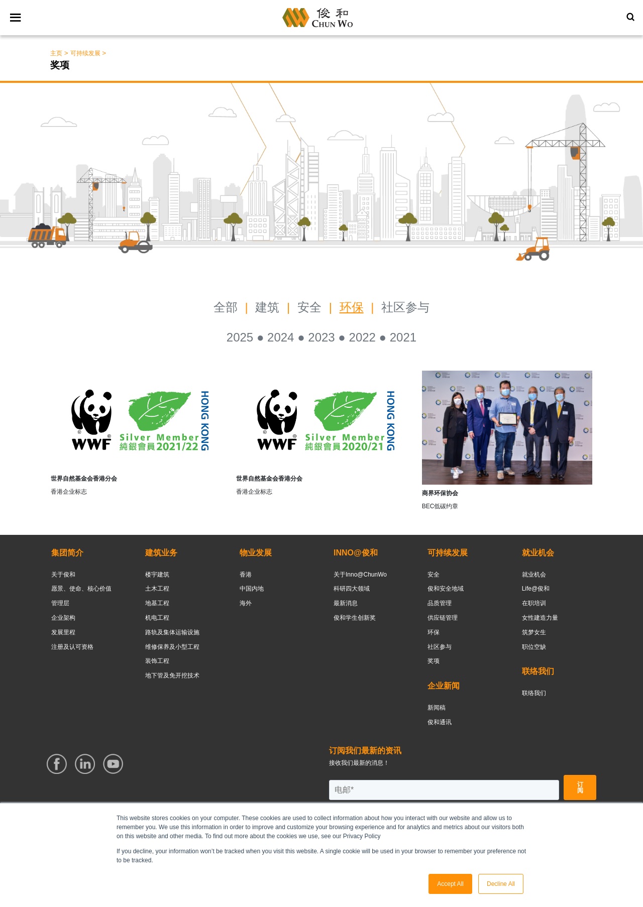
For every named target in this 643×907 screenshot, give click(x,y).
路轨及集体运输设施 (172, 632)
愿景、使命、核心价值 (81, 588)
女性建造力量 (540, 617)
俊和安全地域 (445, 588)
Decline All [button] (501, 883)
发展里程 (63, 632)
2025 (240, 337)
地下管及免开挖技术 (172, 675)
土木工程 (157, 588)
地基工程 (157, 603)
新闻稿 (436, 707)
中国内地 (252, 588)
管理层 (60, 603)
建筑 (267, 307)
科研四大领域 (352, 588)
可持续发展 (85, 53)
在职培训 (534, 603)
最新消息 (346, 603)
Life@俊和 (536, 588)
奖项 (433, 660)
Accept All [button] (450, 883)
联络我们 (534, 693)
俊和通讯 (439, 722)
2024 (280, 337)
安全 (311, 307)
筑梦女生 (534, 632)
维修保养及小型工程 (172, 646)
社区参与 (405, 307)
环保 (352, 307)
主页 (56, 53)
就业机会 (534, 574)
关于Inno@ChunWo (360, 574)
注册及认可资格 (72, 646)
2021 (403, 337)
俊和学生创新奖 (355, 617)
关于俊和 (63, 574)
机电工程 (157, 617)
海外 (246, 603)
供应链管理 (442, 617)
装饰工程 (157, 660)
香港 (246, 574)
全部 (225, 307)
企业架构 (63, 617)
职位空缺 (534, 646)
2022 (362, 337)
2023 (321, 337)
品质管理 (439, 603)
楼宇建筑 (157, 574)
